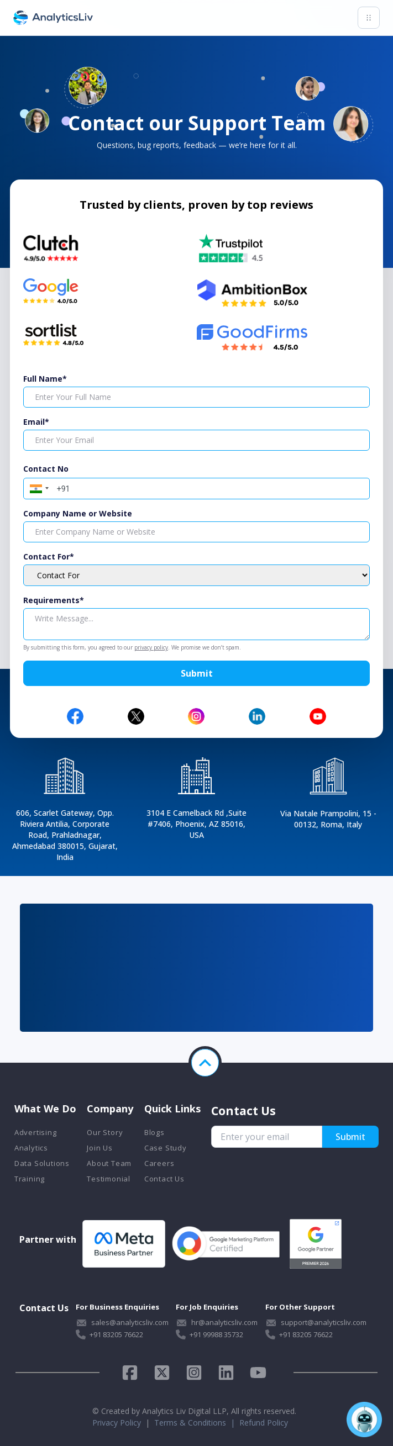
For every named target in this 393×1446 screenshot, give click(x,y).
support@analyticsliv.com (323, 1322)
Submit (197, 673)
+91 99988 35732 (216, 1334)
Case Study (165, 1148)
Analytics (31, 1148)
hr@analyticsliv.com (224, 1322)
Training (29, 1179)
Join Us (100, 1148)
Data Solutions (42, 1163)
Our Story (105, 1132)
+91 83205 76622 (116, 1334)
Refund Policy (263, 1422)
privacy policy (151, 647)
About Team (109, 1163)
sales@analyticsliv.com (130, 1322)
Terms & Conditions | (196, 1422)
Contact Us (164, 1179)
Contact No (46, 468)
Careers (159, 1163)
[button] (37, 487)
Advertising (35, 1132)
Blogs (154, 1132)
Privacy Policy (116, 1422)
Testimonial (108, 1179)
